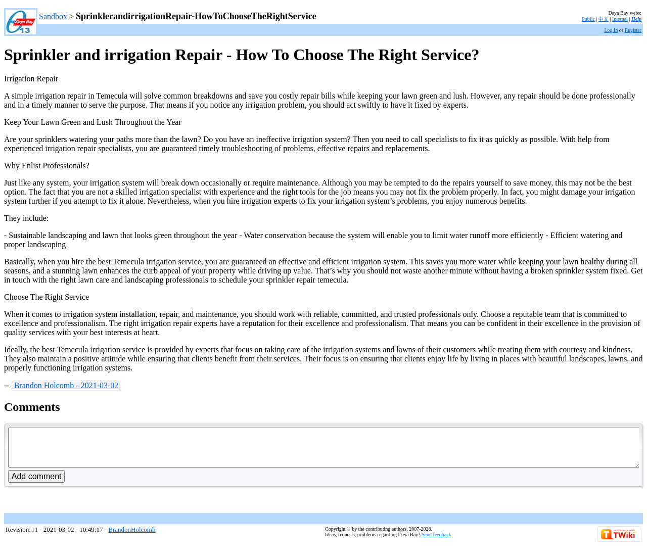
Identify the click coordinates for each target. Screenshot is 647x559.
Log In (611, 30)
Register (633, 30)
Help (636, 19)
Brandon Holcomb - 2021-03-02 (65, 385)
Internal (620, 19)
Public (588, 19)
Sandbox (53, 16)
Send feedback (436, 542)
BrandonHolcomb (131, 537)
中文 (603, 19)
